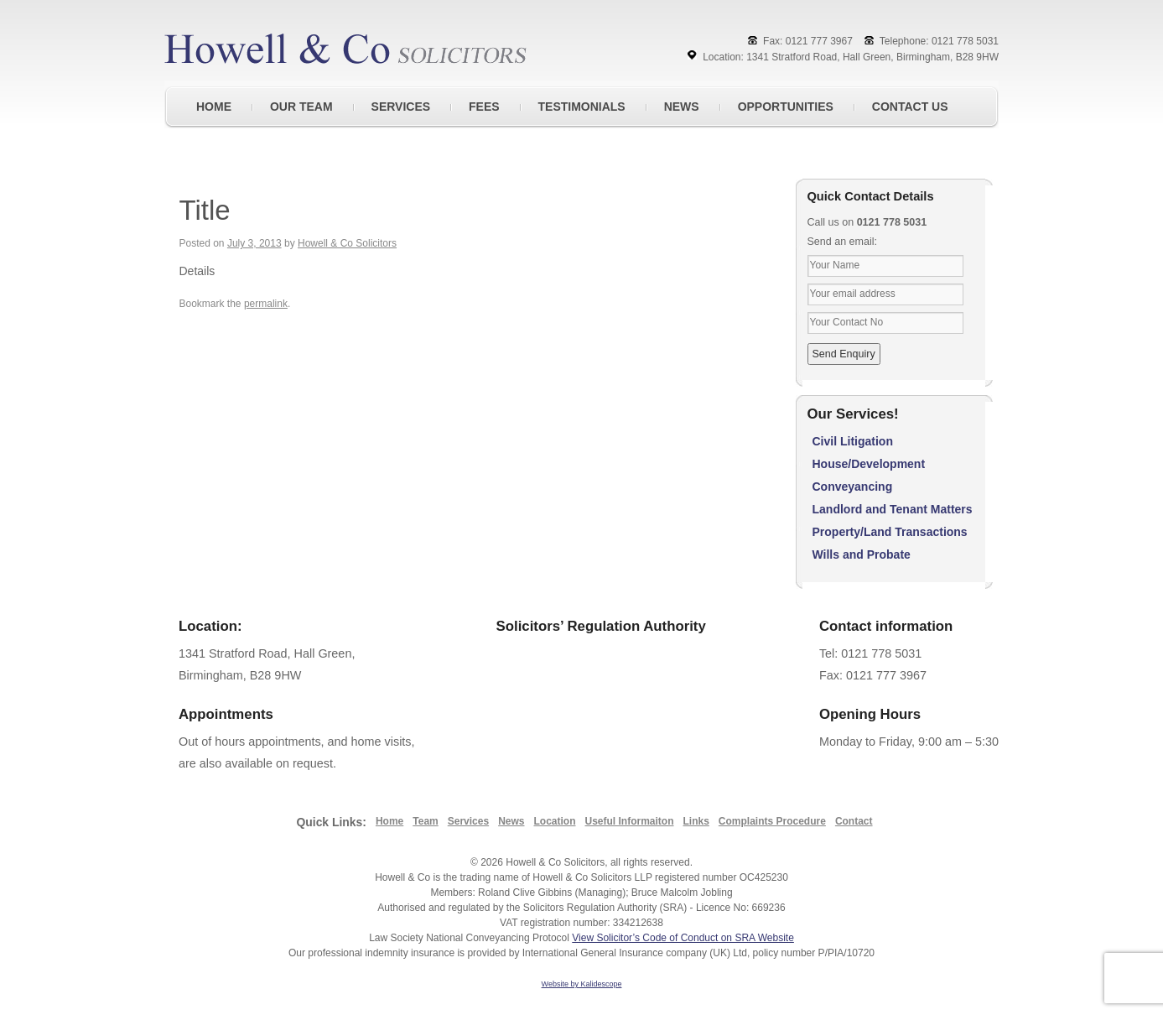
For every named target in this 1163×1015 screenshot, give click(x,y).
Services (468, 821)
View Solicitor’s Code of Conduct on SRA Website (683, 938)
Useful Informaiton (628, 821)
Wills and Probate (862, 554)
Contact (854, 821)
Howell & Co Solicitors (347, 243)
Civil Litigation (853, 441)
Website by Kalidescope (582, 984)
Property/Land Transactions (890, 532)
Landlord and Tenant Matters (893, 509)
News (511, 821)
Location (554, 821)
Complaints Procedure (772, 821)
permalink (266, 304)
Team (425, 821)
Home (389, 821)
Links (696, 821)
